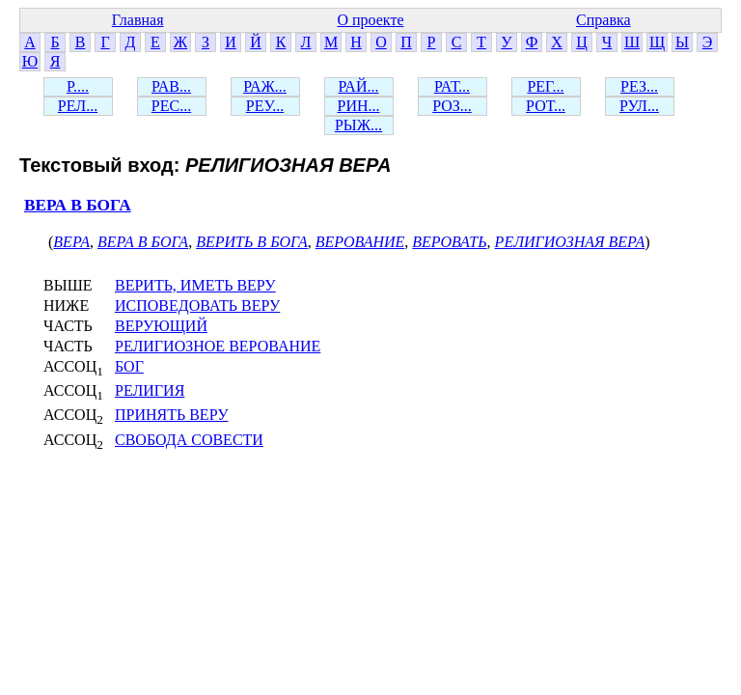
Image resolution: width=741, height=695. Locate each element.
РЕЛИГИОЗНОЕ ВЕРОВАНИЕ (217, 346)
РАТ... (452, 86)
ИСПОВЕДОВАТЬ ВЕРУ (197, 305)
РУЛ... (639, 105)
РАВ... (171, 86)
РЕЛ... (77, 105)
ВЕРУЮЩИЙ (161, 326)
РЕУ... (265, 105)
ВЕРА (71, 242)
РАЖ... (265, 86)
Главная (138, 20)
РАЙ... (359, 86)
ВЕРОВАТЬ (449, 242)
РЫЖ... (358, 125)
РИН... (358, 105)
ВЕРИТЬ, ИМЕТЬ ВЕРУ (195, 285)
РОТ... (545, 105)
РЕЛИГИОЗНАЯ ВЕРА (570, 242)
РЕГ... (545, 86)
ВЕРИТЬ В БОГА (252, 242)
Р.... (78, 86)
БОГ (129, 366)
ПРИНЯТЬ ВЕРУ (171, 414)
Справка (603, 20)
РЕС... (171, 105)
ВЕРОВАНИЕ (360, 242)
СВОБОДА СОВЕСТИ (189, 439)
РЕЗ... (639, 86)
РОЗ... (452, 105)
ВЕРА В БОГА (77, 205)
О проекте (370, 20)
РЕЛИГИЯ (149, 390)
